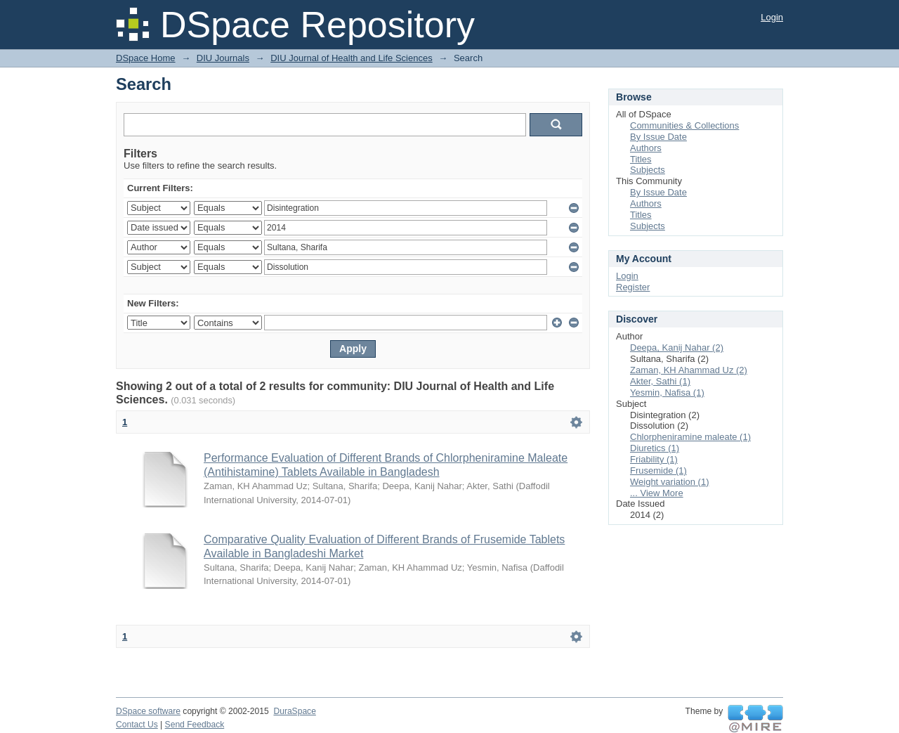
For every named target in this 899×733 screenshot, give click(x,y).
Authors (646, 148)
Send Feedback (195, 724)
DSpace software (148, 711)
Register (633, 287)
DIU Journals (223, 58)
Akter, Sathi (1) (660, 381)
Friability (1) (654, 459)
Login (772, 17)
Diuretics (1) (654, 448)
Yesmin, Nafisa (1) (667, 392)
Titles (641, 159)
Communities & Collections (684, 125)
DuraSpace (294, 711)
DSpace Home (146, 58)
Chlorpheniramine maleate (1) (690, 437)
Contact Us (137, 724)
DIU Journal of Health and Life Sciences (351, 58)
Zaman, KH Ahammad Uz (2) (688, 370)
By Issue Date (658, 136)
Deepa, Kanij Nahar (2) (676, 347)
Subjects (647, 169)
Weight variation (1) (669, 481)
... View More (656, 493)
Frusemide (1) (658, 470)
